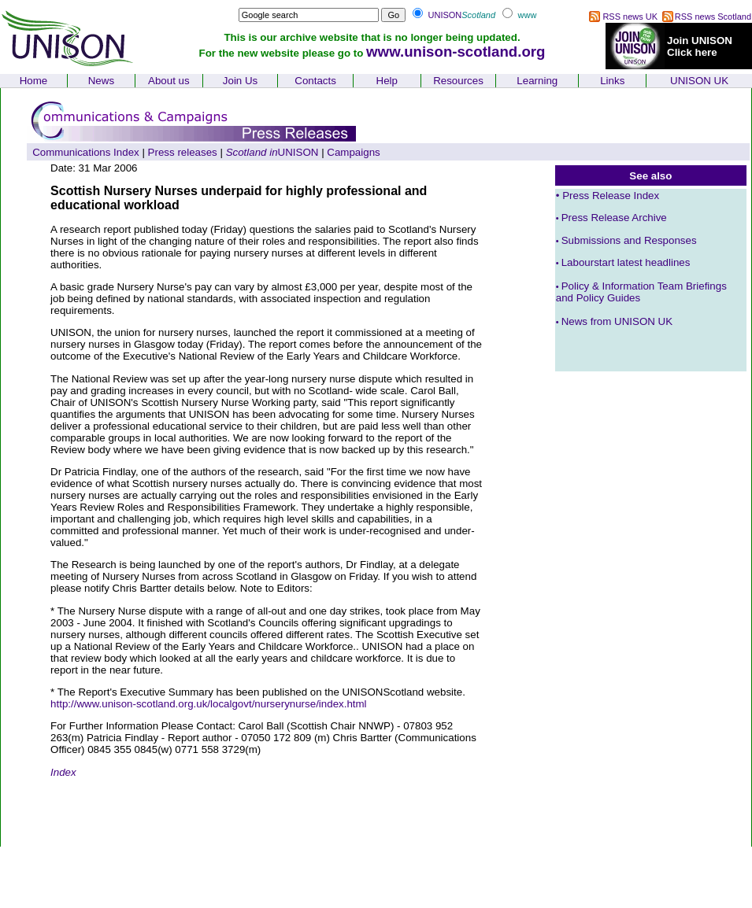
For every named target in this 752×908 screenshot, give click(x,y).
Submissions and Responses (626, 240)
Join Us (240, 81)
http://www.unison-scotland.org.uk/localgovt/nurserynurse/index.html (208, 704)
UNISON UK (699, 81)
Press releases (182, 152)
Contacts (315, 81)
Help (387, 81)
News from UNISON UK (616, 321)
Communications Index (85, 152)
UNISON (272, 152)
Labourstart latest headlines (623, 262)
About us (169, 81)
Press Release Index (610, 195)
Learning (537, 81)
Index (63, 772)
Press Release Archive (611, 217)
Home (34, 81)
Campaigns (353, 152)
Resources (458, 81)
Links (612, 81)
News (101, 81)
